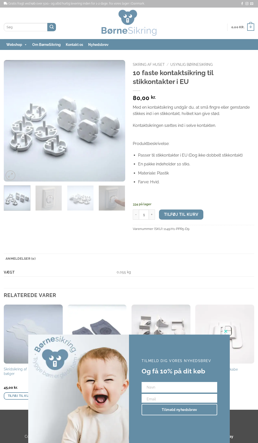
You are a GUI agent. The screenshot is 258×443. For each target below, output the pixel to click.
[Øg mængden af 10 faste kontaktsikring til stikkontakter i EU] (152, 215)
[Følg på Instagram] (246, 4)
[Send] (51, 27)
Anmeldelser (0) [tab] (21, 258)
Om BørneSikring (46, 45)
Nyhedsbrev (98, 45)
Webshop (16, 45)
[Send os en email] (251, 4)
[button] (242, 27)
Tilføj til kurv (181, 214)
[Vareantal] (144, 215)
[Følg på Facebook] (242, 4)
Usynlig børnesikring (191, 65)
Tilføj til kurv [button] (20, 396)
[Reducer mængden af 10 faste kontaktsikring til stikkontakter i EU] (136, 215)
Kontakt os (74, 45)
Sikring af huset (149, 65)
